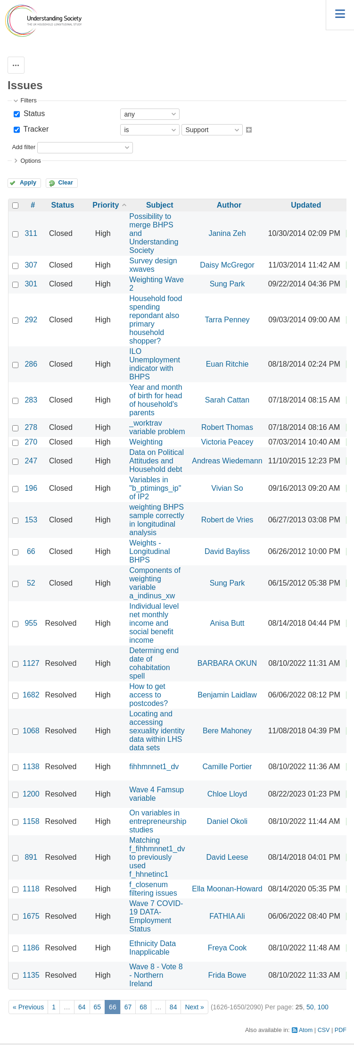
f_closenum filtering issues (153, 889)
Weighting (146, 442)
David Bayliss (227, 551)
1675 (31, 916)
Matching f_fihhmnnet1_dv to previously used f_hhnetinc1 (157, 857)
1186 (31, 948)
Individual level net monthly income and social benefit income (154, 623)
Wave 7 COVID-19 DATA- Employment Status (156, 916)
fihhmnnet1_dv (154, 767)
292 (31, 320)
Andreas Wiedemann (227, 461)
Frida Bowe (227, 975)
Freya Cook (227, 948)
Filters (28, 100)
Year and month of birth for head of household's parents (155, 400)
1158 (31, 821)
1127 (31, 663)
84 (173, 1007)
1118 (31, 889)
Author (229, 205)
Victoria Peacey (227, 442)
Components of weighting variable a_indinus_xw (155, 583)
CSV (324, 1030)
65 (97, 1007)
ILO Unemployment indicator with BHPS (154, 364)
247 (31, 461)
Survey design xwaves (153, 265)
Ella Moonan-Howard (227, 889)
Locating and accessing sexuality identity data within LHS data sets (156, 731)
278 (31, 427)
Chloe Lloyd (227, 794)
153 (31, 520)
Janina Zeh (227, 233)
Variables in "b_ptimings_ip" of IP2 (155, 488)
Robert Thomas (227, 427)
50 (310, 1007)
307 (31, 265)
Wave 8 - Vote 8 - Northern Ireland (155, 975)
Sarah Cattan (227, 400)
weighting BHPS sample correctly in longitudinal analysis (156, 520)
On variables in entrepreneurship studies (157, 821)
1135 (31, 975)
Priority (105, 205)
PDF (340, 1030)
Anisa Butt (227, 623)
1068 (31, 731)
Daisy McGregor (227, 265)
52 (31, 583)
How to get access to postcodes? (148, 694)
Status (33, 113)
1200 (31, 794)
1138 (31, 767)
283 (31, 400)
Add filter (23, 147)
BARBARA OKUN (227, 663)
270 (31, 442)
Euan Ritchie (227, 364)
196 (31, 488)
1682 (31, 695)
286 (31, 364)
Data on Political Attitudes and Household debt (156, 460)
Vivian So (227, 488)
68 (143, 1007)
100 (322, 1007)
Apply (28, 182)
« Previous (28, 1007)
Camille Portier (227, 767)
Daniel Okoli (227, 821)
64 (82, 1007)
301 (31, 284)
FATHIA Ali (227, 916)
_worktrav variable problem (157, 427)
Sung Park (227, 284)
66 (31, 551)
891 (31, 857)
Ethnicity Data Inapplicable (152, 948)
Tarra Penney (227, 320)
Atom (306, 1030)
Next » (194, 1007)
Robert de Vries (227, 520)
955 (31, 623)
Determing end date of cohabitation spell (154, 663)
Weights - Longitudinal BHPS (149, 551)
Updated (306, 205)
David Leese (227, 857)
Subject (159, 205)
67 (128, 1007)
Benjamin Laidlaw (227, 695)
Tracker (35, 129)
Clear (65, 182)
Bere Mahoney (227, 731)
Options (30, 161)
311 (31, 233)
